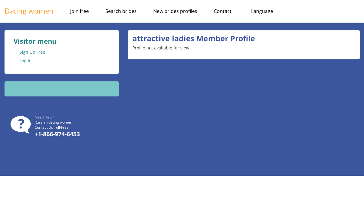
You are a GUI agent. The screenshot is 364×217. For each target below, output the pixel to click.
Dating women (29, 11)
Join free (79, 11)
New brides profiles (175, 11)
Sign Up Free (32, 52)
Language (262, 11)
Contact (223, 11)
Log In (26, 61)
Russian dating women (53, 122)
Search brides (121, 11)
